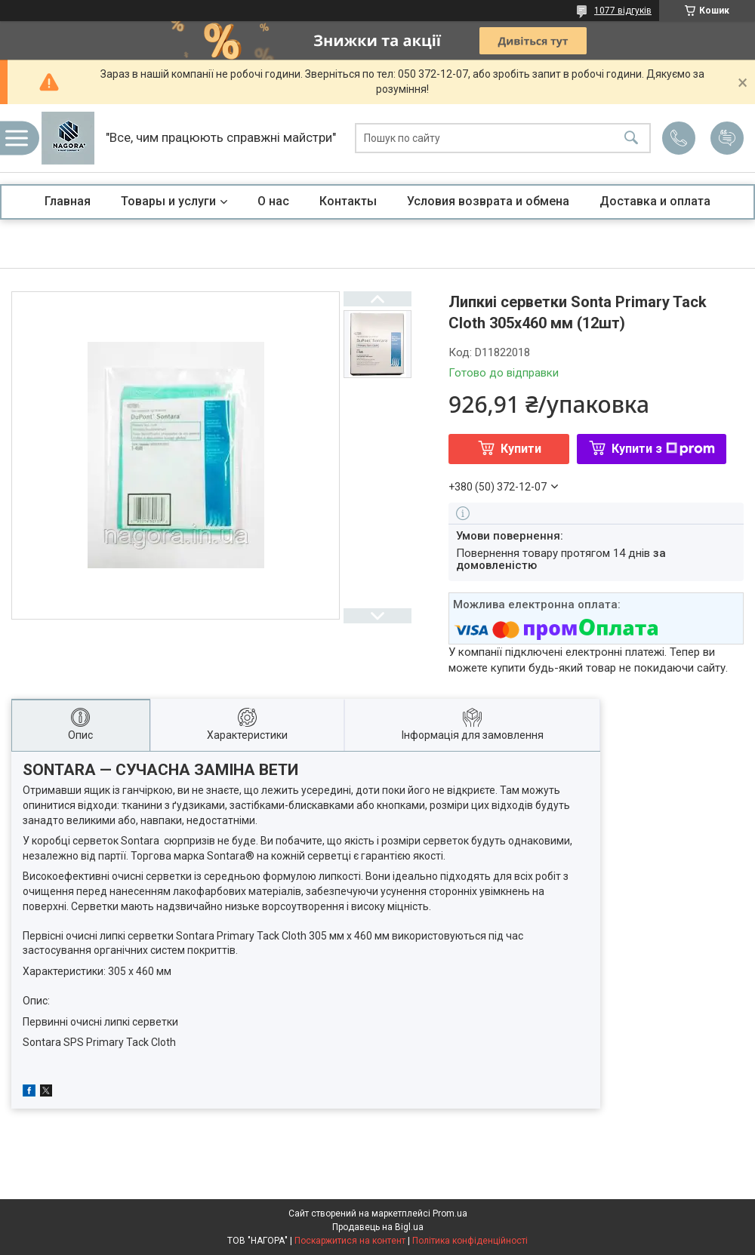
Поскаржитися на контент (349, 1240)
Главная (68, 201)
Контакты (348, 201)
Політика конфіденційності (470, 1240)
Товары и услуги (168, 201)
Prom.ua (450, 1213)
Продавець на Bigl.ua (378, 1227)
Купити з (663, 448)
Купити (521, 448)
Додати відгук (727, 138)
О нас (273, 201)
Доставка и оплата (654, 201)
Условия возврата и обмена (488, 201)
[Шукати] (631, 138)
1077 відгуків (623, 10)
